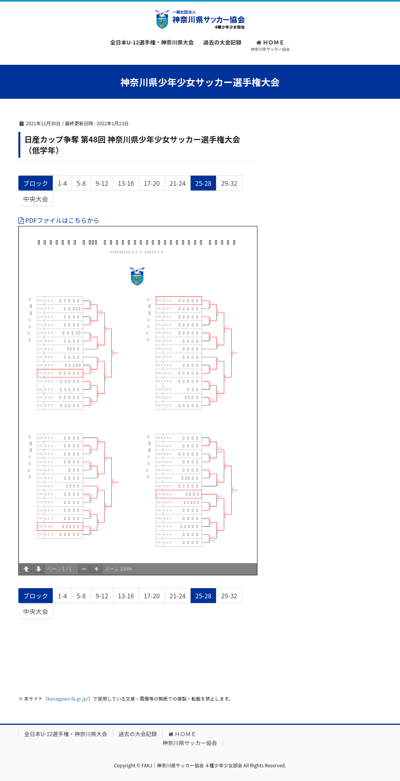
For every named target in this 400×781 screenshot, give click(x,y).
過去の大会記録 (138, 734)
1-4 (62, 184)
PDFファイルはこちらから (59, 220)
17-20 (151, 184)
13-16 (126, 184)
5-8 (81, 184)
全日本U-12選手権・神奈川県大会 (65, 734)
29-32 (229, 184)
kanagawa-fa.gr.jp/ (68, 698)
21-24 (177, 184)
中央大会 (35, 199)
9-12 (101, 184)
